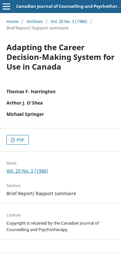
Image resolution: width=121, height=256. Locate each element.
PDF (19, 140)
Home (12, 21)
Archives (34, 21)
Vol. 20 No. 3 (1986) (69, 21)
